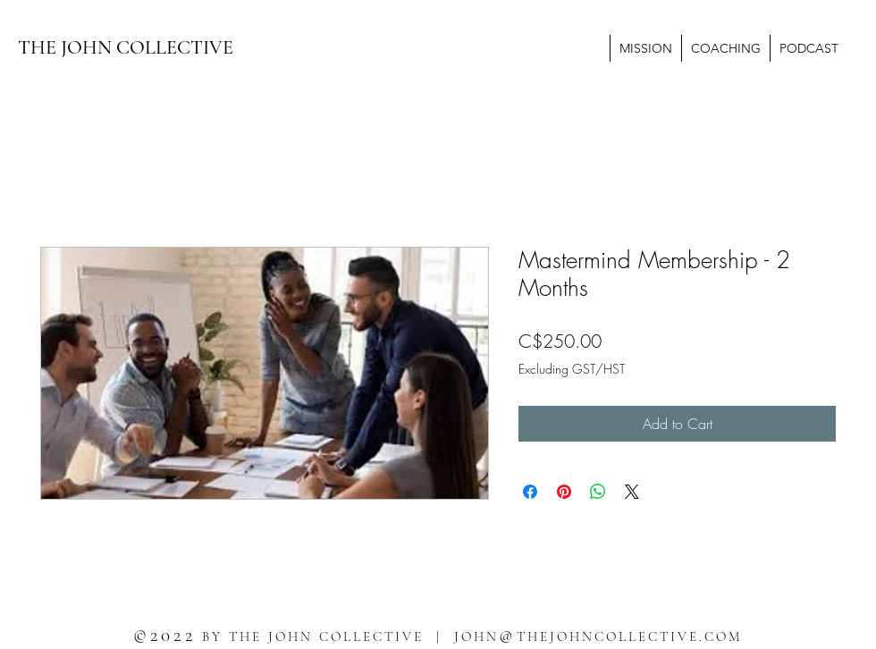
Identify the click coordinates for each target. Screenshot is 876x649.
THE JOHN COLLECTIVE (125, 47)
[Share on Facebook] (530, 491)
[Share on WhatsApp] (598, 491)
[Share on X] (632, 491)
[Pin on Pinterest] (564, 491)
